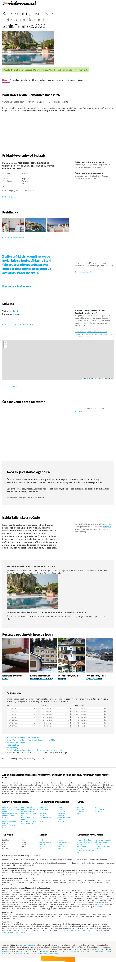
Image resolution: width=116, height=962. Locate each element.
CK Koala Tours (82, 811)
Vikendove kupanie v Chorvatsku (13, 932)
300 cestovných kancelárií (62, 489)
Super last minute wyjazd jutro (96, 951)
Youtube (45, 951)
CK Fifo (97, 807)
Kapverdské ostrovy (46, 817)
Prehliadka (14, 80)
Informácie (70, 80)
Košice (23, 840)
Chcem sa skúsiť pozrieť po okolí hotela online (91, 332)
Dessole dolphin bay (84, 840)
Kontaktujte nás (81, 411)
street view (85, 315)
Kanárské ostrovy (64, 842)
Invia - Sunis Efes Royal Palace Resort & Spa (29, 822)
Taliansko (61, 813)
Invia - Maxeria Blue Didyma (9, 822)
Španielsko (43, 813)
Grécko (41, 811)
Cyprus (60, 807)
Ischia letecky (12, 747)
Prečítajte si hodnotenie (16, 286)
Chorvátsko (62, 811)
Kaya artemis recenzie (103, 840)
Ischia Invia (30, 498)
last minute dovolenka (32, 953)
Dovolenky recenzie (27, 945)
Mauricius (61, 846)
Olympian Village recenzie (101, 843)
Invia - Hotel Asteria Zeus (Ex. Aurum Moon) (29, 810)
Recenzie (50, 80)
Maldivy (60, 848)
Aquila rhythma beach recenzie (84, 843)
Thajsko (42, 848)
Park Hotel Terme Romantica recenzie (23, 737)
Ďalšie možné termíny (10, 197)
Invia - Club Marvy (27, 807)
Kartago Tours (100, 809)
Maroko (60, 840)
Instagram (107, 526)
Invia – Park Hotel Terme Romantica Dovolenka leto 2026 (31, 740)
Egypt (60, 809)
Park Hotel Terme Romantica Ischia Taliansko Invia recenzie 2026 (34, 750)
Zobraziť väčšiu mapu (9, 387)
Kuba (60, 844)
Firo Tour (80, 807)
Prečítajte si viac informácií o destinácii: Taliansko (19, 325)
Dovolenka (25, 80)
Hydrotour (80, 809)
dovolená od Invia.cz (78, 951)
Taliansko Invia (40, 498)
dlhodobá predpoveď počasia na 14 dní (27, 526)
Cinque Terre (59, 953)
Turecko (61, 815)
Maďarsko (61, 821)
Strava (35, 80)
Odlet (42, 80)
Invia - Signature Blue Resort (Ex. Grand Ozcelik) (9, 815)
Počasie (80, 80)
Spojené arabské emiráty (64, 818)
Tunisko (42, 815)
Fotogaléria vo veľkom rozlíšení (13, 237)
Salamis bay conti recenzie (83, 847)
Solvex (79, 813)
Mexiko (42, 846)
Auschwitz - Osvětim (47, 953)
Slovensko (42, 821)
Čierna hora (43, 809)
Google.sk (5, 951)
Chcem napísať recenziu (83, 272)
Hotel (4, 80)
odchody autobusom (69, 930)
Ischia (16, 311)
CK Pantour (99, 811)
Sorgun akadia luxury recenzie (102, 847)
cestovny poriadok (84, 930)
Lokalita (60, 80)
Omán (41, 840)
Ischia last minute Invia (16, 742)
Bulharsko (43, 807)
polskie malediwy (17, 953)
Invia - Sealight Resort (9, 807)
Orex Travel (99, 902)
